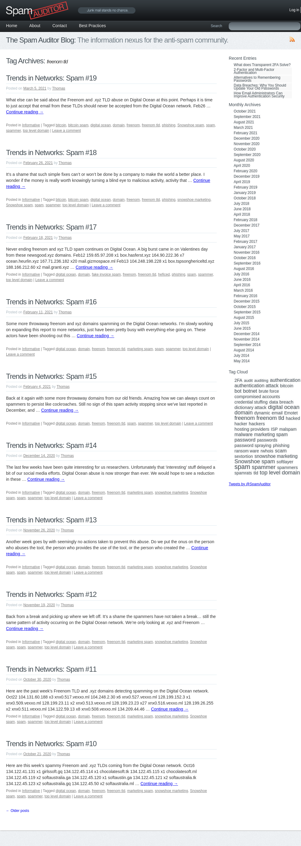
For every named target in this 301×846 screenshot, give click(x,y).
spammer (13, 130)
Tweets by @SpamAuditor (250, 484)
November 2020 (246, 144)
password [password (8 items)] (245, 440)
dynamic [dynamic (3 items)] (262, 413)
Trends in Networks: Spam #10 (51, 744)
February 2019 (245, 187)
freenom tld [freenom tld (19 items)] (270, 418)
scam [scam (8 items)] (281, 450)
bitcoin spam (78, 125)
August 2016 (244, 269)
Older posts (17, 811)
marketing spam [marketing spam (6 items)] (271, 435)
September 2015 (247, 312)
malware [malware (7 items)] (243, 435)
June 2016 (242, 279)
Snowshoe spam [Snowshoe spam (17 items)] (254, 461)
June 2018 (242, 209)
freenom (133, 125)
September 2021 (247, 117)
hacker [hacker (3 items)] (240, 424)
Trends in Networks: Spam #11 (51, 669)
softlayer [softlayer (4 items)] (285, 462)
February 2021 (245, 133)
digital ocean (100, 125)
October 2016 (245, 258)
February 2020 (245, 171)
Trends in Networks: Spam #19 (51, 78)
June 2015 (242, 328)
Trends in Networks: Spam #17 (51, 227)
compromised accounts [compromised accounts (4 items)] (257, 396)
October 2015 (245, 307)
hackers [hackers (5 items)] (257, 424)
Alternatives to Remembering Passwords (257, 79)
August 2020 (244, 160)
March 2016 (243, 290)
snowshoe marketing (193, 200)
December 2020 (246, 138)
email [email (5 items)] (277, 413)
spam (210, 125)
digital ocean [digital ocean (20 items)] (283, 407)
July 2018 (241, 203)
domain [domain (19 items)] (243, 412)
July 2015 (241, 323)
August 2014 (244, 350)
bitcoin (61, 125)
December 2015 (246, 301)
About (34, 25)
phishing (168, 125)
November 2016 (246, 252)
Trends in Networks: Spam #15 (51, 376)
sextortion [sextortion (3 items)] (243, 456)
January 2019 (245, 193)
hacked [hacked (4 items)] (293, 418)
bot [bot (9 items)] (237, 391)
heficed (164, 274)
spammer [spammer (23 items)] (264, 467)
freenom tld (151, 125)
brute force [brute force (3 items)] (269, 391)
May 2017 (242, 236)
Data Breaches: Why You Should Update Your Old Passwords (260, 86)
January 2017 (245, 247)
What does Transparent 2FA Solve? (262, 65)
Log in (294, 10)
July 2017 (241, 231)
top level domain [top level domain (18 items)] (280, 473)
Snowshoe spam (190, 125)
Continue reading (25, 111)
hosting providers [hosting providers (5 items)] (251, 429)
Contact (59, 25)
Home (11, 25)
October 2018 (245, 198)
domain (119, 125)
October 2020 (245, 149)
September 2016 (247, 263)
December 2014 (246, 334)
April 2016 (242, 285)
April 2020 (242, 165)
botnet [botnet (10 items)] (250, 391)
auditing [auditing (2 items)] (261, 381)
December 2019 (246, 176)
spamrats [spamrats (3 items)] (243, 473)
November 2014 (246, 339)
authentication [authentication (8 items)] (285, 380)
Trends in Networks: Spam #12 (51, 594)
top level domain (36, 130)
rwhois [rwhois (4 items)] (267, 451)
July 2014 (241, 355)
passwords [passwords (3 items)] (267, 440)
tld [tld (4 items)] (255, 473)
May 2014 (242, 361)
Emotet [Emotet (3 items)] (291, 413)
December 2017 (246, 225)
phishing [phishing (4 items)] (281, 445)
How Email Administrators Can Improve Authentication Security (259, 94)
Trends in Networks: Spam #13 (51, 520)
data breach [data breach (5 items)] (281, 402)
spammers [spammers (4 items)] (287, 467)
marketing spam (140, 349)
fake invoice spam (106, 274)
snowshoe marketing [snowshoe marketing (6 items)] (275, 456)
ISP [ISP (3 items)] (274, 429)
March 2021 (243, 127)
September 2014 (247, 345)
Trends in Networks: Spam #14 (51, 445)
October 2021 (245, 111)
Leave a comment (66, 130)
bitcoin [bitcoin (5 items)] (286, 386)
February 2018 (245, 220)
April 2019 (242, 182)
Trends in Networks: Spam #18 (51, 152)
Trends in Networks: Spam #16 (51, 302)
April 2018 (242, 214)
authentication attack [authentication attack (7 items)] (256, 386)
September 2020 (247, 155)
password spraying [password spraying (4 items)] (252, 445)
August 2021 (244, 122)
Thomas (58, 88)
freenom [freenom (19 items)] (244, 418)
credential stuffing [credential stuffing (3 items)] (251, 402)
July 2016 (241, 274)
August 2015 (244, 317)
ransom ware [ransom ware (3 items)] (246, 451)
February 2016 (245, 296)
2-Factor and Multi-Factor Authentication (254, 71)
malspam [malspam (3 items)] (287, 429)
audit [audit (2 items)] (248, 381)
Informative (31, 125)
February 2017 (245, 241)
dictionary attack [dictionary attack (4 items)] (250, 407)
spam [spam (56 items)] (242, 467)
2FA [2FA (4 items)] (238, 380)
